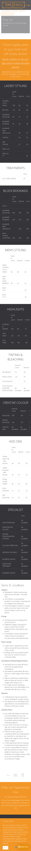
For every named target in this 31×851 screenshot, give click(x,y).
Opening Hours (6, 11)
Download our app (7, 14)
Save (5, 848)
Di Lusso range (18, 8)
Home (3, 8)
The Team (9, 8)
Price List (14, 11)
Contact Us (22, 11)
